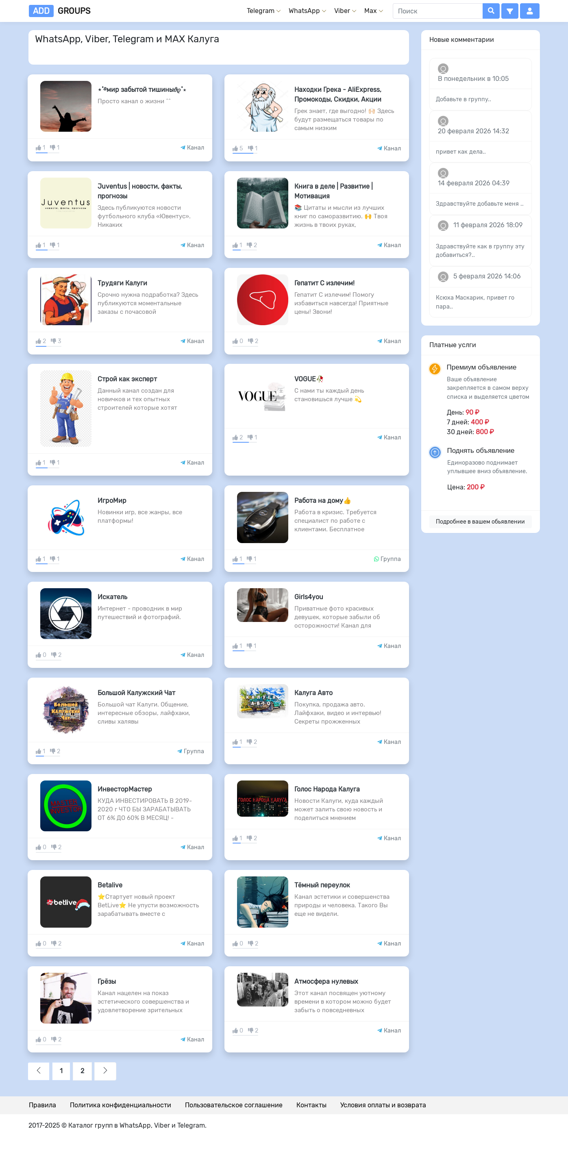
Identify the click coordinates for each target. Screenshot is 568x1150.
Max (370, 11)
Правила (42, 1105)
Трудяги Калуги (122, 283)
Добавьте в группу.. (463, 99)
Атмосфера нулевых (326, 981)
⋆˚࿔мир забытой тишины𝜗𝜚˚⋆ (142, 89)
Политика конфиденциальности (120, 1105)
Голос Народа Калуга (327, 789)
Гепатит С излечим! (324, 283)
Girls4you (308, 597)
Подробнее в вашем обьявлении (480, 521)
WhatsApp (304, 11)
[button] (509, 11)
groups (59, 11)
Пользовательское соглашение (234, 1105)
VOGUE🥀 (309, 379)
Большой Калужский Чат (136, 693)
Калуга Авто (313, 693)
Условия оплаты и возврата (383, 1105)
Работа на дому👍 (322, 500)
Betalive (110, 885)
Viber (342, 11)
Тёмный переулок (322, 885)
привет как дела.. (461, 151)
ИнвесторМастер (125, 789)
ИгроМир (112, 500)
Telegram (260, 11)
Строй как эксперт (127, 379)
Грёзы (107, 981)
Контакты (311, 1105)
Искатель (112, 597)
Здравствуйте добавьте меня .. (480, 203)
